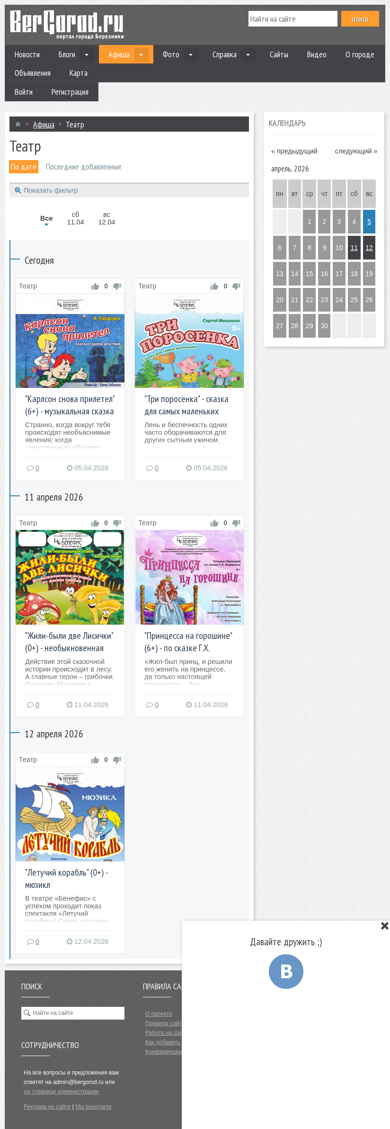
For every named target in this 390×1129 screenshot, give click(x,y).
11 (354, 247)
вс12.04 (106, 218)
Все (46, 218)
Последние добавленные (84, 166)
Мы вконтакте (93, 1106)
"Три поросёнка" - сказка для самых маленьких (186, 405)
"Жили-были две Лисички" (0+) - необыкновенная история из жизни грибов (69, 647)
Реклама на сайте (47, 1106)
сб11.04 (75, 218)
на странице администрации (61, 1091)
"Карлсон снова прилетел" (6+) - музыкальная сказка (70, 405)
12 (369, 247)
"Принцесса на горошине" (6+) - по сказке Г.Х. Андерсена (188, 647)
